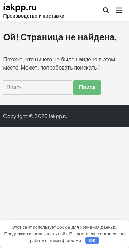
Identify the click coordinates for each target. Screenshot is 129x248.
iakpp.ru (20, 6)
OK (92, 240)
